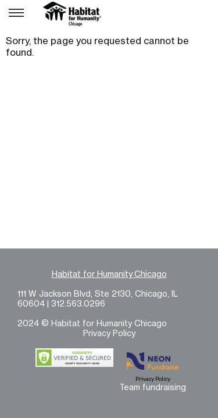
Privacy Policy (109, 333)
